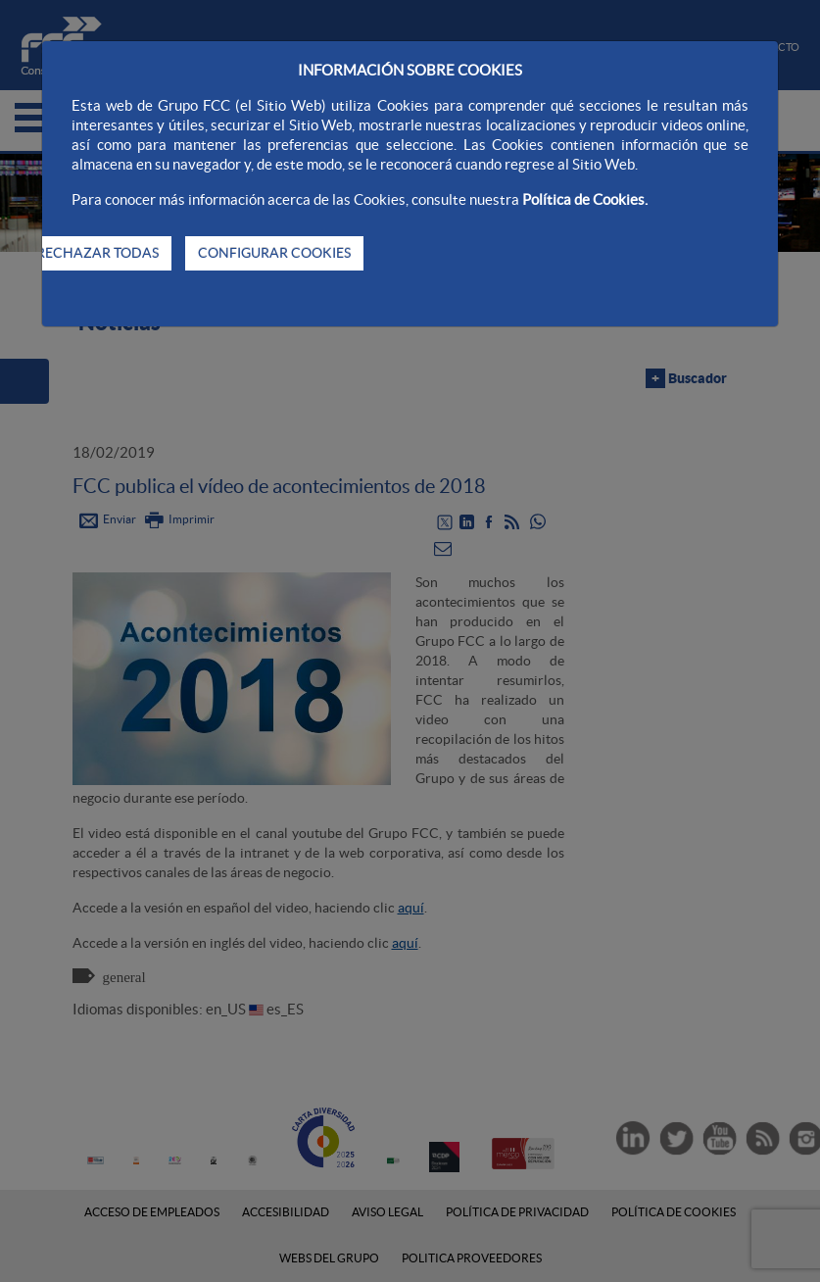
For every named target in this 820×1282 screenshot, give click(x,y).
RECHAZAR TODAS (97, 253)
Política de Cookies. (585, 199)
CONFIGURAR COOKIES (274, 253)
